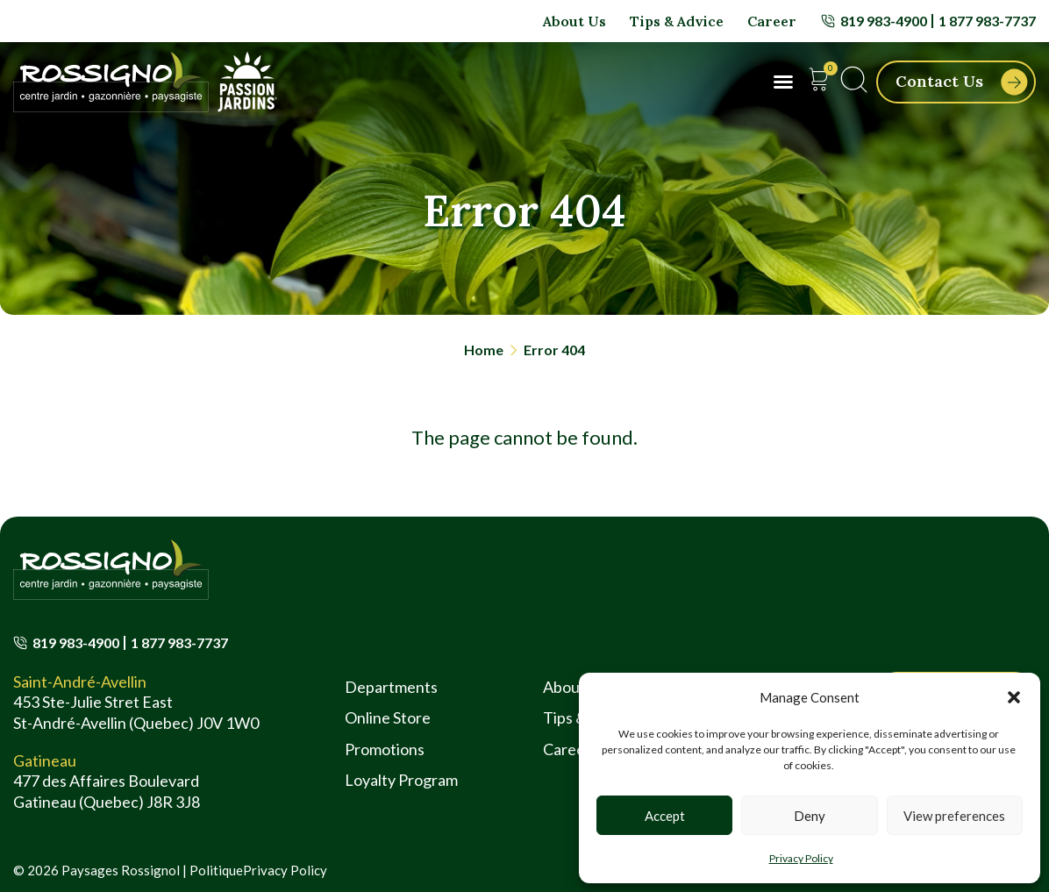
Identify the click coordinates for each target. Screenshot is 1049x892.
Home (483, 349)
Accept (665, 816)
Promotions (385, 749)
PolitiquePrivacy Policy (258, 870)
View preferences (954, 816)
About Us (574, 21)
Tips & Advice (677, 21)
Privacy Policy (801, 858)
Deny (809, 816)
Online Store (388, 717)
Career (771, 21)
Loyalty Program (401, 779)
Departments (391, 686)
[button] (1014, 697)
